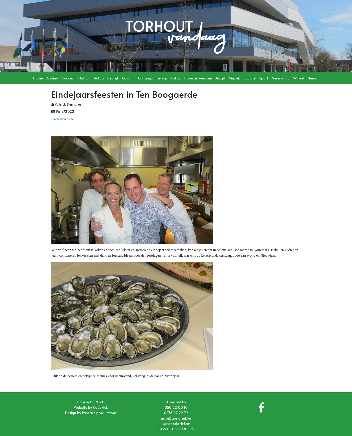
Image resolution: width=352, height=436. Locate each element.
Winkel (298, 77)
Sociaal (250, 77)
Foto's (176, 77)
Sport (263, 77)
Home (38, 77)
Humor (313, 77)
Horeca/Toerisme (198, 77)
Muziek (234, 77)
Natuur (84, 77)
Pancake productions (99, 412)
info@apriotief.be (176, 418)
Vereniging (281, 77)
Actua (99, 77)
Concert (68, 77)
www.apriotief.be (176, 423)
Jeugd (220, 77)
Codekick (100, 407)
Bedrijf (112, 77)
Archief (52, 77)
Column (128, 77)
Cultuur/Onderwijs (153, 77)
